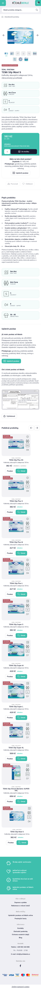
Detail (21, 471)
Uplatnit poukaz (20, 173)
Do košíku (23, 151)
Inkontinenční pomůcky (12, 17)
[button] (4, 35)
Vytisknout (9, 416)
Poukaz (10, 471)
